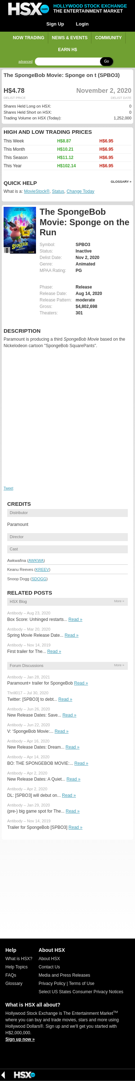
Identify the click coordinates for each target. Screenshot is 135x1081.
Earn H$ (67, 49)
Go (106, 61)
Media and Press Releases (64, 975)
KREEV (42, 569)
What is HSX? (18, 958)
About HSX (49, 958)
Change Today (80, 191)
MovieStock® (37, 191)
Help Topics (16, 966)
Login (82, 24)
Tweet (8, 488)
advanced (25, 61)
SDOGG (39, 579)
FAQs (10, 975)
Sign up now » (20, 1039)
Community (108, 37)
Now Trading (28, 37)
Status (58, 191)
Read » (75, 619)
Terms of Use (81, 983)
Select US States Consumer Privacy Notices (81, 991)
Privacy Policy (52, 983)
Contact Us (49, 966)
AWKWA (36, 560)
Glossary (13, 983)
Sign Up (55, 24)
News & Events (69, 37)
